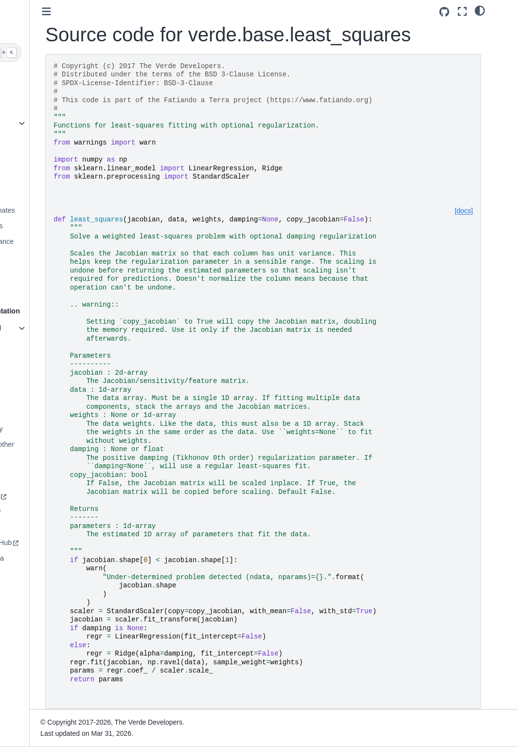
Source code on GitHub (49, 543)
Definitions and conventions (36, 361)
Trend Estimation (39, 179)
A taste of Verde (37, 108)
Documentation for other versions (50, 450)
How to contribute (40, 512)
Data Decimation (38, 195)
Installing (26, 92)
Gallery (24, 123)
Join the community (43, 496)
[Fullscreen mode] (483, 11)
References (31, 397)
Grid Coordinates (39, 164)
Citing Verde (32, 382)
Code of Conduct (39, 527)
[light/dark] (501, 10)
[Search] (51, 52)
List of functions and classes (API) (44, 334)
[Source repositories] (466, 12)
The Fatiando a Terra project (45, 564)
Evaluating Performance (50, 241)
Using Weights (35, 272)
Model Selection (37, 256)
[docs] (485, 211)
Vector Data (31, 288)
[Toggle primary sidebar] (120, 11)
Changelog (30, 413)
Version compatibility (44, 429)
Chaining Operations (44, 226)
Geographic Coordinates (51, 210)
